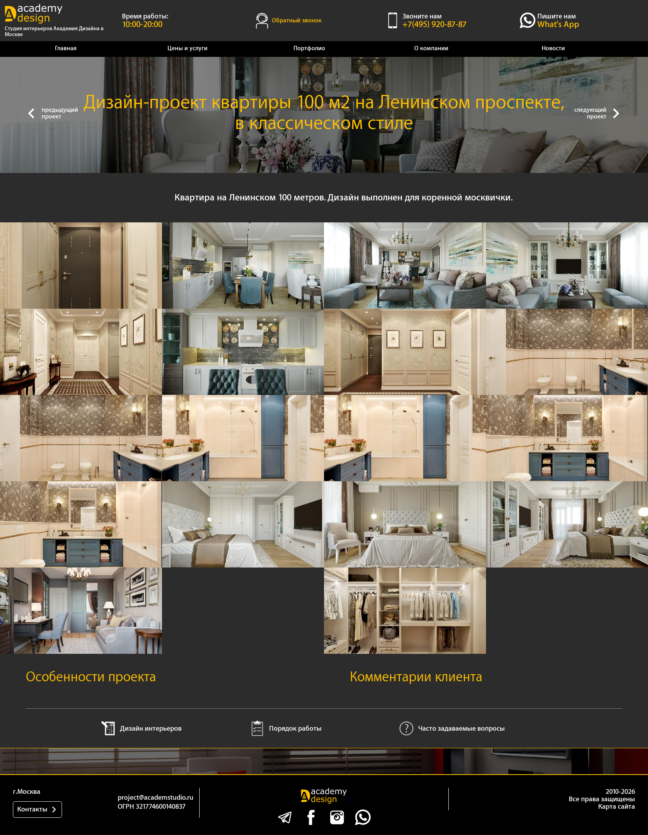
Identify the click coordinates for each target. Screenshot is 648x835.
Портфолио (309, 48)
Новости (553, 48)
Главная (65, 48)
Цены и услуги (187, 48)
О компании (431, 48)
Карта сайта (616, 806)
